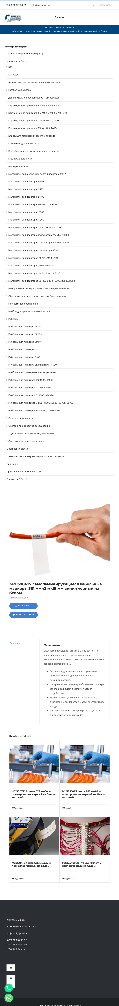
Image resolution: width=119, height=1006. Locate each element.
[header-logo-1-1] (13, 15)
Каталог (68, 27)
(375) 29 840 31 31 (16, 948)
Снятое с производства (21, 418)
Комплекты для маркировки (23, 143)
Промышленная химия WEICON (24, 471)
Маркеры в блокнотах (20, 158)
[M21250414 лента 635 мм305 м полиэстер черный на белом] (34, 835)
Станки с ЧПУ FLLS (17, 479)
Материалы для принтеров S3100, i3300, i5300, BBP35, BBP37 (42, 280)
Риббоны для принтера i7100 (24, 357)
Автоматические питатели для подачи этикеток (34, 82)
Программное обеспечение (23, 303)
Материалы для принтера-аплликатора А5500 (34, 250)
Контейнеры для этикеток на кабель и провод (33, 151)
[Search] (93, 5)
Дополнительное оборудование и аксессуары (33, 97)
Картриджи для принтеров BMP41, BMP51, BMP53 (35, 105)
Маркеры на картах (19, 166)
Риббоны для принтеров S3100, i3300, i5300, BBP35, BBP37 (40, 402)
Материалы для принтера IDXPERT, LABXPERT (33, 204)
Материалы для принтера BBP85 (26, 181)
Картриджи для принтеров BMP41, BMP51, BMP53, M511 (38, 113)
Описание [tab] (14, 643)
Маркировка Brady (17, 61)
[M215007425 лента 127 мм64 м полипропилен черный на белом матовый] (34, 764)
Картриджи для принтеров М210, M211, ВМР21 (33, 128)
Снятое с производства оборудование (29, 425)
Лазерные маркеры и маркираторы (26, 53)
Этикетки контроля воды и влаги (26, 441)
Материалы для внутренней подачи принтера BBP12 (37, 174)
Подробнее (19, 808)
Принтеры (12, 464)
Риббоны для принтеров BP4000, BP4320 (31, 395)
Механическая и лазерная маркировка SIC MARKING (35, 456)
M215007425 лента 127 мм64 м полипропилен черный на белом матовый (33, 794)
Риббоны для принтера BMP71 (24, 341)
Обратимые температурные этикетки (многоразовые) (37, 296)
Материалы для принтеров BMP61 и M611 (30, 265)
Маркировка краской (18, 448)
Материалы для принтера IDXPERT (27, 196)
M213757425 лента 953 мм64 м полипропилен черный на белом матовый (83, 794)
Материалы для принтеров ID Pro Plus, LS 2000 (34, 273)
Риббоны (13, 319)
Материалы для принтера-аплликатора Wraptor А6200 (38, 235)
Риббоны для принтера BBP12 (24, 326)
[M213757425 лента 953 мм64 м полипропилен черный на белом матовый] (85, 764)
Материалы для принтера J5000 (26, 219)
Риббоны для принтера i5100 (24, 349)
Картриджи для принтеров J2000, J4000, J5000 (34, 120)
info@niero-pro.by (40, 5)
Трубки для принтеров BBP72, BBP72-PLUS (31, 433)
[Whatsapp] (8, 998)
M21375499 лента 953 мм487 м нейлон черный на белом (81, 864)
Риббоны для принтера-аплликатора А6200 (32, 372)
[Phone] (8, 988)
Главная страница (53, 27)
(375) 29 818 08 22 (17, 940)
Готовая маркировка (19, 90)
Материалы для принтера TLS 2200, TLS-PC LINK (35, 227)
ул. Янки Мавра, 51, (21, 926)
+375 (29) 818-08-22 (15, 5)
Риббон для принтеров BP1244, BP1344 (29, 311)
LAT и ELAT (14, 74)
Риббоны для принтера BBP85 (25, 334)
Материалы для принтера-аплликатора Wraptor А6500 (38, 242)
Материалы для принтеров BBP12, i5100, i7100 (33, 258)
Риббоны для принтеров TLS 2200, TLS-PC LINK (34, 410)
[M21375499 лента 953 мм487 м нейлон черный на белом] (85, 835)
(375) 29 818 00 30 (17, 944)
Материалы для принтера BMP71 (26, 189)
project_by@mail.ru (17, 933)
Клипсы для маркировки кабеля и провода (31, 135)
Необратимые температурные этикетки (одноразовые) (38, 288)
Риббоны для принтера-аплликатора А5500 (32, 364)
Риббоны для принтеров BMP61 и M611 (29, 387)
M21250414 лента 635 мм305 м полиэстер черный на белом (31, 864)
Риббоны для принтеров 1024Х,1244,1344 (30, 380)
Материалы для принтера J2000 (26, 212)
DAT (10, 67)
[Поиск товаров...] (102, 5)
